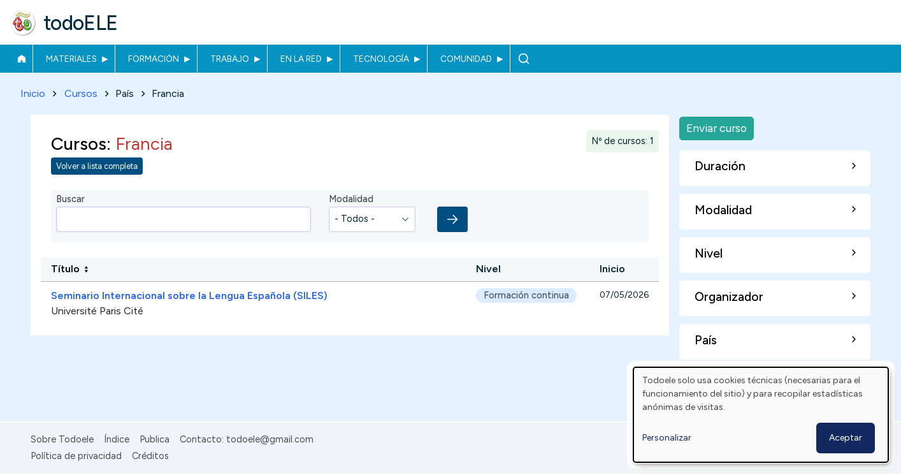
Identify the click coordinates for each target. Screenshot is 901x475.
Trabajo (229, 59)
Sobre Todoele (62, 439)
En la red (301, 59)
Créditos (150, 456)
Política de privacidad (76, 456)
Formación (153, 59)
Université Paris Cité (97, 311)
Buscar (523, 58)
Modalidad (351, 199)
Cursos (80, 93)
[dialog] (760, 414)
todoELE (80, 23)
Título (65, 269)
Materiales (71, 59)
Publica (154, 439)
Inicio (21, 58)
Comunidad (466, 59)
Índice (116, 439)
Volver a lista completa (97, 167)
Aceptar (845, 437)
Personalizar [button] (666, 437)
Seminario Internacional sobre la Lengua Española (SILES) (189, 296)
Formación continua (526, 296)
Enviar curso (716, 128)
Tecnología (381, 59)
